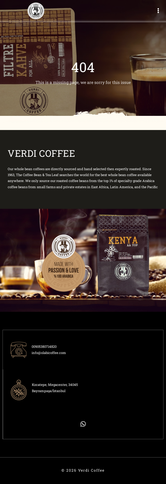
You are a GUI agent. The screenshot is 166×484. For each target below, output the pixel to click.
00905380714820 (44, 346)
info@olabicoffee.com (49, 352)
